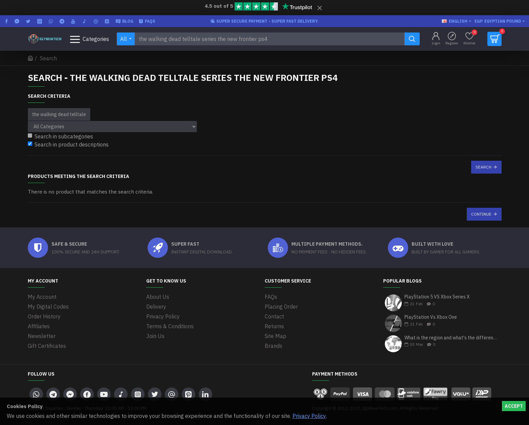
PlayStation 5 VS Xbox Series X (437, 296)
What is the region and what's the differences (450, 337)
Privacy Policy (309, 415)
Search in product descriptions (68, 144)
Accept (514, 406)
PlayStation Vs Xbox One (430, 317)
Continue (481, 214)
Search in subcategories (60, 136)
